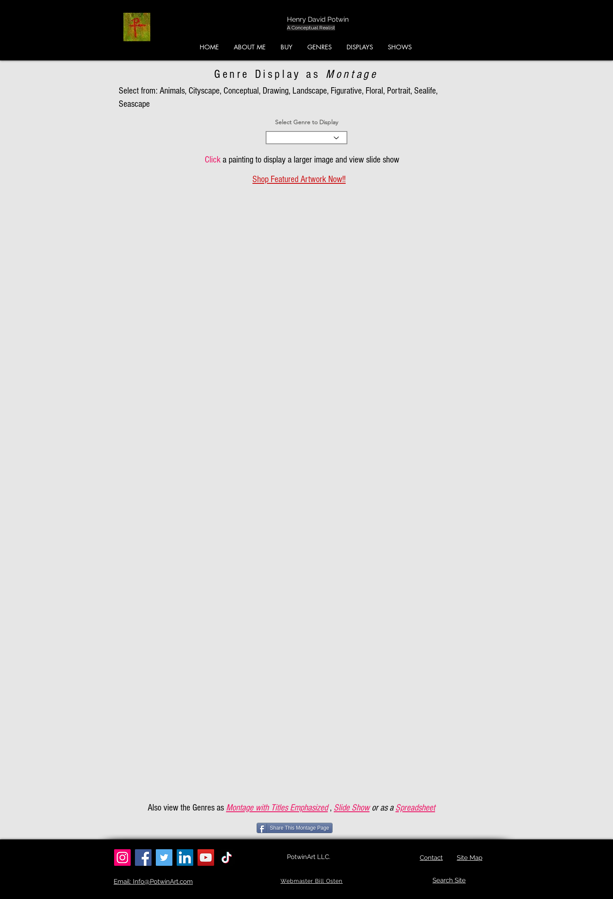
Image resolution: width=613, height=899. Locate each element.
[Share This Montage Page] (294, 828)
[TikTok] (226, 857)
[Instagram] (122, 857)
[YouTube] (206, 857)
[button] (572, 29)
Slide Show (352, 807)
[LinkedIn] (185, 857)
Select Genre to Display (306, 122)
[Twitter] (164, 857)
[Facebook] (143, 857)
